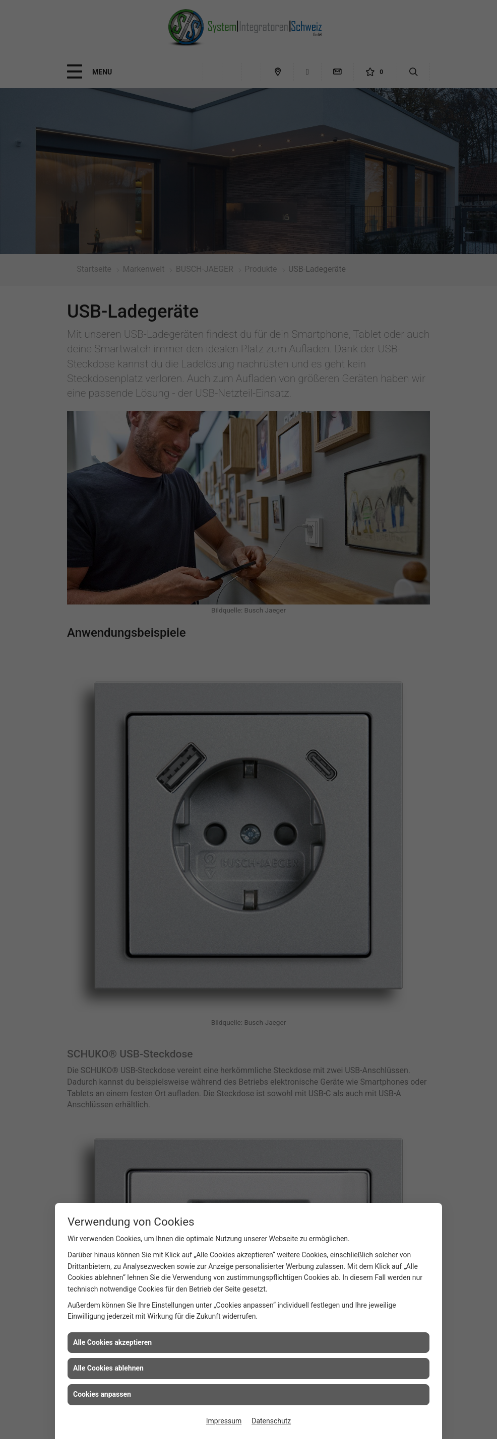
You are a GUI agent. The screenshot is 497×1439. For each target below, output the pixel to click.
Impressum (223, 1421)
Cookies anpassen (102, 1394)
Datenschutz (271, 1421)
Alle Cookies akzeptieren (112, 1342)
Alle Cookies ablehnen (108, 1368)
